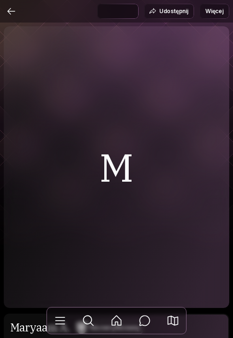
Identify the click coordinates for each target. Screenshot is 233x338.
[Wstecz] (11, 11)
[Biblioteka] (60, 320)
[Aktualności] (116, 320)
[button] (173, 320)
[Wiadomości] (144, 320)
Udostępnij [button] (168, 11)
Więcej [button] (214, 11)
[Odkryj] (88, 320)
